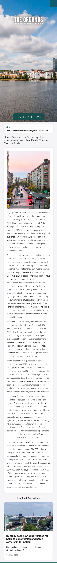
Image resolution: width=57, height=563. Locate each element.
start (7, 127)
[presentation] (2, 531)
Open (53, 3)
